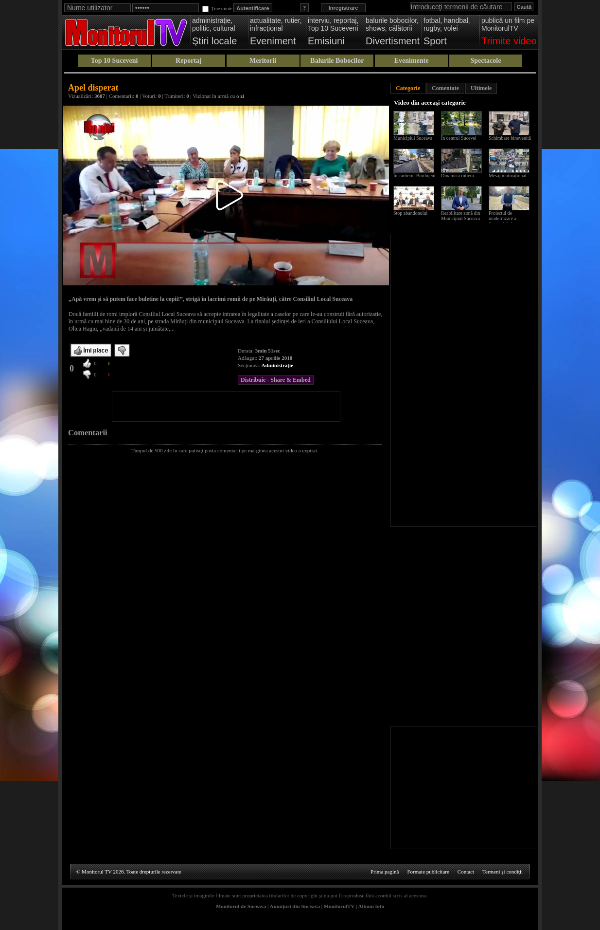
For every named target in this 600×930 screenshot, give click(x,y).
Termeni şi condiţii (502, 871)
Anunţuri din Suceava (295, 906)
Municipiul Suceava (412, 138)
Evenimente (411, 60)
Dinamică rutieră (457, 175)
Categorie (408, 88)
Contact (466, 871)
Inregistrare (343, 8)
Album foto (371, 906)
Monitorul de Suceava (241, 906)
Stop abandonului (410, 213)
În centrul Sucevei (458, 138)
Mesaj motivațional (508, 175)
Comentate (445, 88)
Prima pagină (385, 871)
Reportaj (189, 60)
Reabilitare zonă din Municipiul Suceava (460, 215)
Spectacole (485, 60)
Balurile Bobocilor (337, 60)
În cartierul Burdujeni (414, 175)
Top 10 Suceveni (114, 60)
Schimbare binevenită (510, 138)
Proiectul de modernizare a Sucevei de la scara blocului (507, 221)
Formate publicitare (428, 871)
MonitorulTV (339, 906)
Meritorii (262, 60)
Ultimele (481, 88)
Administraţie (277, 365)
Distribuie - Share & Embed (276, 379)
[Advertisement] (226, 406)
